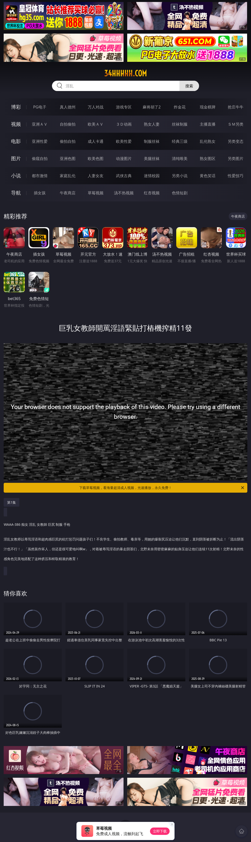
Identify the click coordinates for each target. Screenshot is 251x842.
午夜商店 (67, 193)
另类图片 (235, 158)
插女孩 (40, 193)
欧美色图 (95, 158)
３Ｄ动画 (124, 124)
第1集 (11, 502)
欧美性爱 (124, 141)
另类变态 (235, 141)
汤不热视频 (124, 193)
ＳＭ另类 (235, 124)
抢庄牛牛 (235, 107)
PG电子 (39, 107)
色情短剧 (180, 193)
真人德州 (67, 107)
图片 (16, 158)
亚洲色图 (67, 158)
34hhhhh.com (125, 73)
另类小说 (180, 175)
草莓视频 (95, 193)
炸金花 (180, 107)
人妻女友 (95, 175)
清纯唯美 (180, 158)
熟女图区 (207, 158)
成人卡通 (95, 141)
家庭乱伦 (67, 175)
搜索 (189, 86)
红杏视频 (152, 193)
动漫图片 (124, 158)
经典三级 (180, 141)
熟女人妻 (152, 124)
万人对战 (95, 107)
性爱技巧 (235, 175)
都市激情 (40, 175)
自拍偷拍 (67, 124)
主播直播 (207, 124)
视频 (16, 124)
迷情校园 (152, 175)
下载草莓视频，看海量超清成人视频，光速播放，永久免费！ (162, 488)
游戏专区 (124, 107)
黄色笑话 (207, 175)
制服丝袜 (152, 141)
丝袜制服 (180, 124)
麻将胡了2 (152, 107)
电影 (16, 141)
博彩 (16, 107)
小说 (16, 175)
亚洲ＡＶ (40, 124)
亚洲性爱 (40, 141)
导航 (16, 192)
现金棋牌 (207, 107)
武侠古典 (124, 175)
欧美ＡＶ (95, 124)
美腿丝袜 (152, 158)
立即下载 (160, 831)
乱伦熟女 (207, 141)
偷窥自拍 (40, 158)
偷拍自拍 (67, 141)
